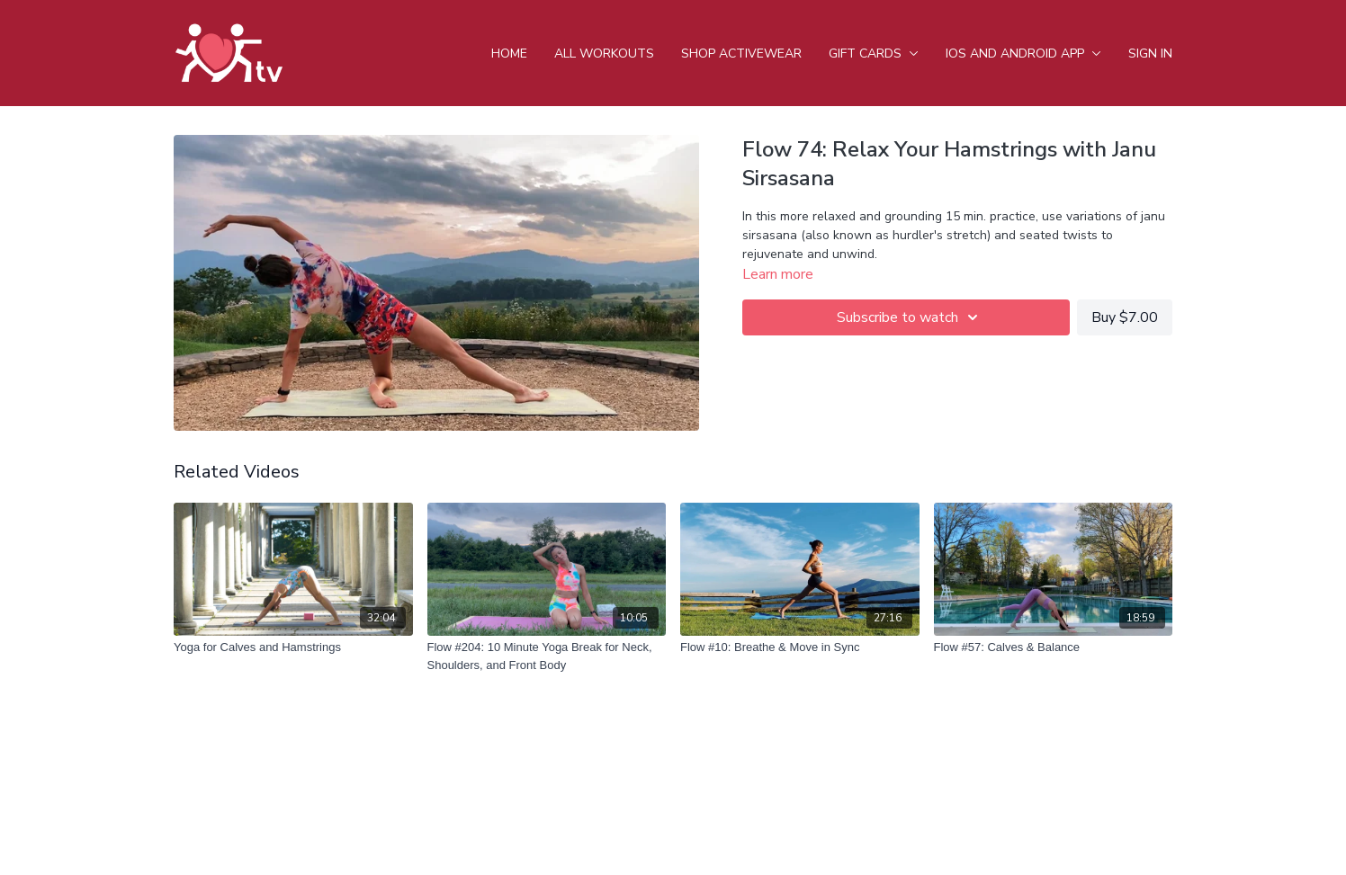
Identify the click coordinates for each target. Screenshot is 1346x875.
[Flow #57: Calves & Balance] (1053, 647)
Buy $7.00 (1124, 317)
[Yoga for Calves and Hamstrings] (293, 647)
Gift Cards (874, 53)
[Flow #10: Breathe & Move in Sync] (800, 647)
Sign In (1150, 53)
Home (509, 53)
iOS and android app (1023, 53)
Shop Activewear (741, 53)
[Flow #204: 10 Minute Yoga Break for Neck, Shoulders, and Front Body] (547, 656)
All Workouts (604, 53)
